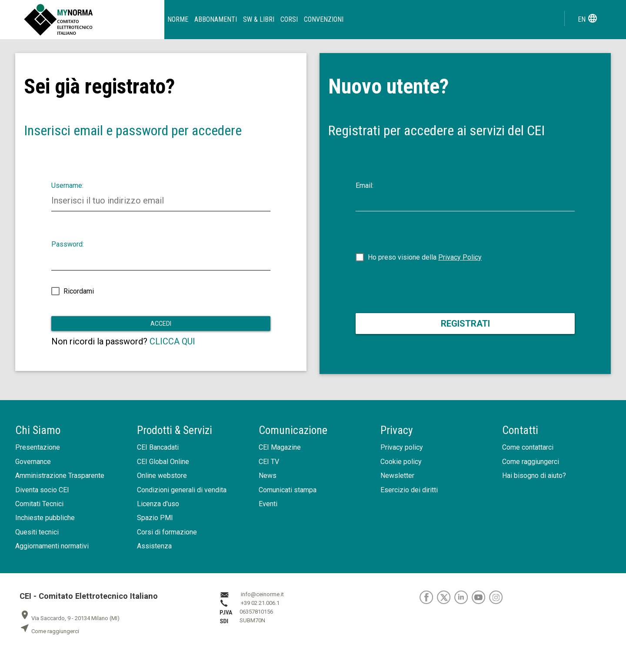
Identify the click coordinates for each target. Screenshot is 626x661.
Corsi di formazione (167, 532)
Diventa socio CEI (42, 490)
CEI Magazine (280, 447)
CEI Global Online (163, 461)
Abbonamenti (215, 19)
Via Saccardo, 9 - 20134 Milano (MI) (70, 618)
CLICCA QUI (172, 341)
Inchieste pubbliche (45, 518)
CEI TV (269, 461)
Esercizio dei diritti (409, 490)
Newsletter (397, 475)
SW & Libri (258, 19)
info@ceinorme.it (262, 594)
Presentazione (37, 447)
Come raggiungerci (530, 461)
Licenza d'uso (158, 504)
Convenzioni (323, 19)
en (588, 18)
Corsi (289, 19)
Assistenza (154, 546)
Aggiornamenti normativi (52, 546)
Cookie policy (401, 461)
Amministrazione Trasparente (59, 475)
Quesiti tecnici (37, 532)
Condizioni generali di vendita (181, 490)
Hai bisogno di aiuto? (534, 475)
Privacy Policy (460, 257)
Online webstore (162, 475)
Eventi (268, 504)
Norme (177, 19)
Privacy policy (401, 447)
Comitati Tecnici (39, 504)
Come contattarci (527, 447)
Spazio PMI (155, 518)
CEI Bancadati (158, 447)
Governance (33, 461)
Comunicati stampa (287, 490)
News (267, 475)
